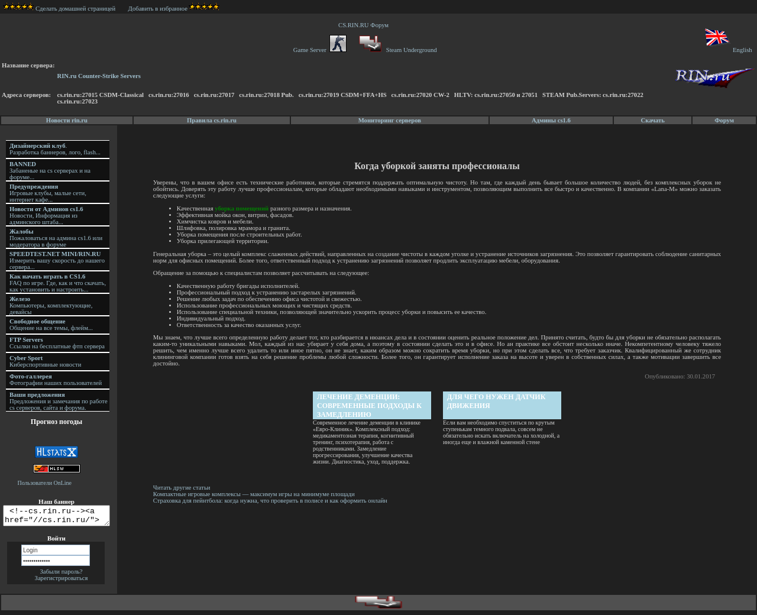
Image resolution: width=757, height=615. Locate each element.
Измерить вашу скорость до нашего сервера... (57, 260)
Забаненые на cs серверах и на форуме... (49, 170)
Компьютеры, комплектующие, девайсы (50, 305)
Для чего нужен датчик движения (497, 401)
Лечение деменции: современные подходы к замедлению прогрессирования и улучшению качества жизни (370, 406)
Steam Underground (396, 50)
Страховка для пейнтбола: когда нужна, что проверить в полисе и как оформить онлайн (272, 500)
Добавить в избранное (157, 8)
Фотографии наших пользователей (55, 379)
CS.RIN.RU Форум (365, 25)
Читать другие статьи (183, 487)
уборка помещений (243, 208)
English (727, 50)
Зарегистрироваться (61, 581)
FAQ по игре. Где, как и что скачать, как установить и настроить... (57, 283)
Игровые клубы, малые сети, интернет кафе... (47, 193)
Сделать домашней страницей (59, 8)
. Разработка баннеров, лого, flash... (55, 149)
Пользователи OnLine (45, 483)
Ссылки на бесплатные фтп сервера (57, 342)
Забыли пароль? (61, 575)
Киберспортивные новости (45, 361)
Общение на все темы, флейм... (51, 324)
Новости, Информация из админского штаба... (46, 215)
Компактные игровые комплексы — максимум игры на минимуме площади (256, 494)
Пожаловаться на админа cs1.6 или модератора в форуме (55, 238)
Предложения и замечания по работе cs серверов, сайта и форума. (58, 401)
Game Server (320, 50)
